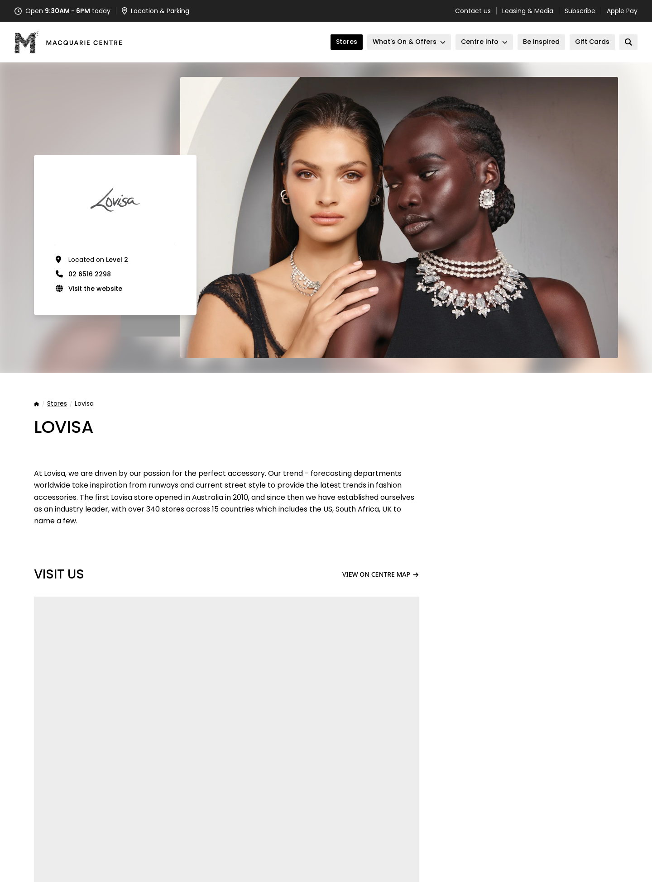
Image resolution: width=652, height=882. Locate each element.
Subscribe (580, 10)
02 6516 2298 (89, 274)
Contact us (473, 10)
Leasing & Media (527, 10)
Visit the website (95, 288)
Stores (57, 404)
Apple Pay (622, 10)
